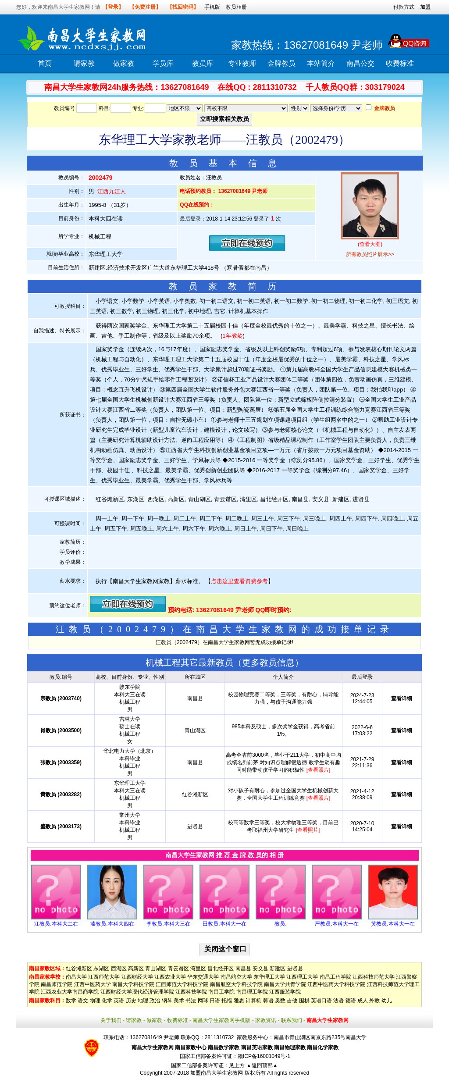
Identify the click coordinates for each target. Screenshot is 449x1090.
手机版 (212, 7)
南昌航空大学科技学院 (236, 984)
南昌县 (243, 968)
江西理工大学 (302, 977)
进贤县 (295, 968)
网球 (203, 1000)
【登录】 (113, 7)
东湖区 (101, 968)
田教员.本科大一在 (224, 924)
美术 (179, 1000)
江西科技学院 (191, 992)
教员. (280, 924)
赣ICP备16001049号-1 (264, 1056)
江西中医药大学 (92, 984)
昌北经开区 (220, 968)
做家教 (123, 63)
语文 (83, 1000)
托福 (226, 1000)
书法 (190, 1000)
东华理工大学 (269, 977)
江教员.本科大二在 (56, 924)
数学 (71, 1000)
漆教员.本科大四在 (112, 924)
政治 (155, 1000)
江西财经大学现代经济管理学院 (137, 992)
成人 (362, 1000)
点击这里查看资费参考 (239, 581)
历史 (131, 1000)
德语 (351, 1000)
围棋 (304, 1000)
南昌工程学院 (335, 977)
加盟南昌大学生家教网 (216, 1073)
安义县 (260, 968)
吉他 (292, 1000)
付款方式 (403, 7)
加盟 (425, 7)
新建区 (277, 968)
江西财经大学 (137, 977)
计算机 (253, 1000)
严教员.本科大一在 (336, 924)
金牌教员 (281, 63)
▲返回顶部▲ (262, 1065)
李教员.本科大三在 (168, 924)
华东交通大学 (203, 977)
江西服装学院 (285, 992)
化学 (107, 1000)
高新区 (136, 968)
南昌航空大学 (236, 977)
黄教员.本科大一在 (392, 924)
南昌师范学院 (56, 984)
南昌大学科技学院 (133, 984)
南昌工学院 (221, 992)
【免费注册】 (145, 7)
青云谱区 (178, 968)
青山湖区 (155, 968)
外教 (374, 1000)
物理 (95, 1000)
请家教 (84, 63)
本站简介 (321, 63)
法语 (338, 1000)
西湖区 (119, 968)
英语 (119, 1000)
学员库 (163, 63)
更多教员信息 (268, 662)
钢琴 (167, 1000)
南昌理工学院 (252, 992)
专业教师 (242, 63)
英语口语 (321, 1000)
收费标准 (400, 63)
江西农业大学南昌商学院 (70, 992)
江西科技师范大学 (374, 977)
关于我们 (110, 1020)
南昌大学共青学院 (285, 984)
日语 (215, 1000)
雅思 (239, 1000)
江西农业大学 (170, 977)
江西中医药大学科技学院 (336, 984)
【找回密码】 (183, 7)
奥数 (280, 1000)
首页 (45, 63)
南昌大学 (76, 977)
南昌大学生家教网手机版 (221, 1020)
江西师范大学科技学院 (182, 984)
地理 (143, 1000)
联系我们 (291, 1020)
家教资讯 (265, 1020)
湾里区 (198, 968)
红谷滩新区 (79, 968)
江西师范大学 (104, 977)
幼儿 (386, 1000)
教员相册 (236, 7)
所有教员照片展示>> (370, 254)
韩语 (268, 1000)
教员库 (202, 63)
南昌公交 (360, 63)
